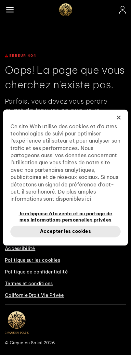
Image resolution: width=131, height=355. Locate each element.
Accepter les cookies (65, 231)
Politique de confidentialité (36, 272)
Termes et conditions (29, 283)
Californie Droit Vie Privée (34, 295)
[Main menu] (10, 9)
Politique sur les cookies (32, 260)
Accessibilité (20, 248)
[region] (65, 177)
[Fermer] (118, 117)
